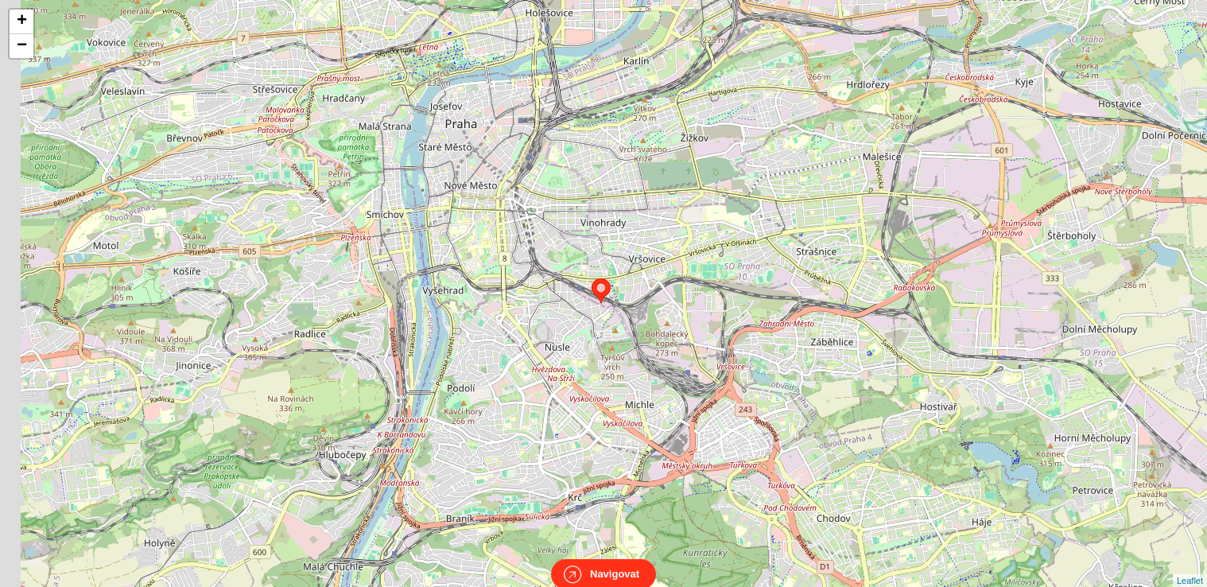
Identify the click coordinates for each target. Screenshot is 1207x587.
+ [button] (22, 21)
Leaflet (1190, 566)
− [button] (22, 46)
